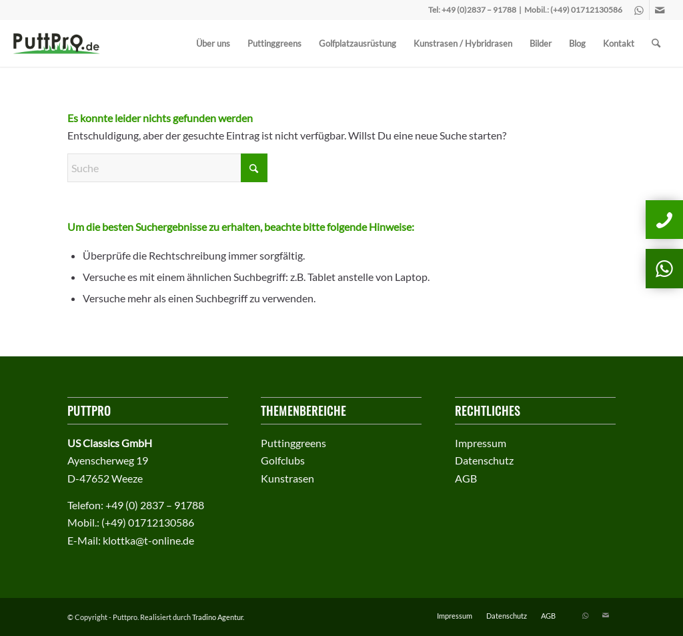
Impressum (480, 442)
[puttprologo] (61, 43)
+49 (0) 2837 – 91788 (154, 505)
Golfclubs (283, 460)
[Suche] (656, 43)
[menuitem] (213, 43)
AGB (466, 478)
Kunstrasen (287, 478)
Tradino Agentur (217, 617)
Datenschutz (484, 460)
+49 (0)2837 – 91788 (479, 10)
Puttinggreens (293, 442)
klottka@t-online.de (148, 540)
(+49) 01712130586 (586, 10)
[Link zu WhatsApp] (639, 10)
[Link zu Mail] (660, 10)
